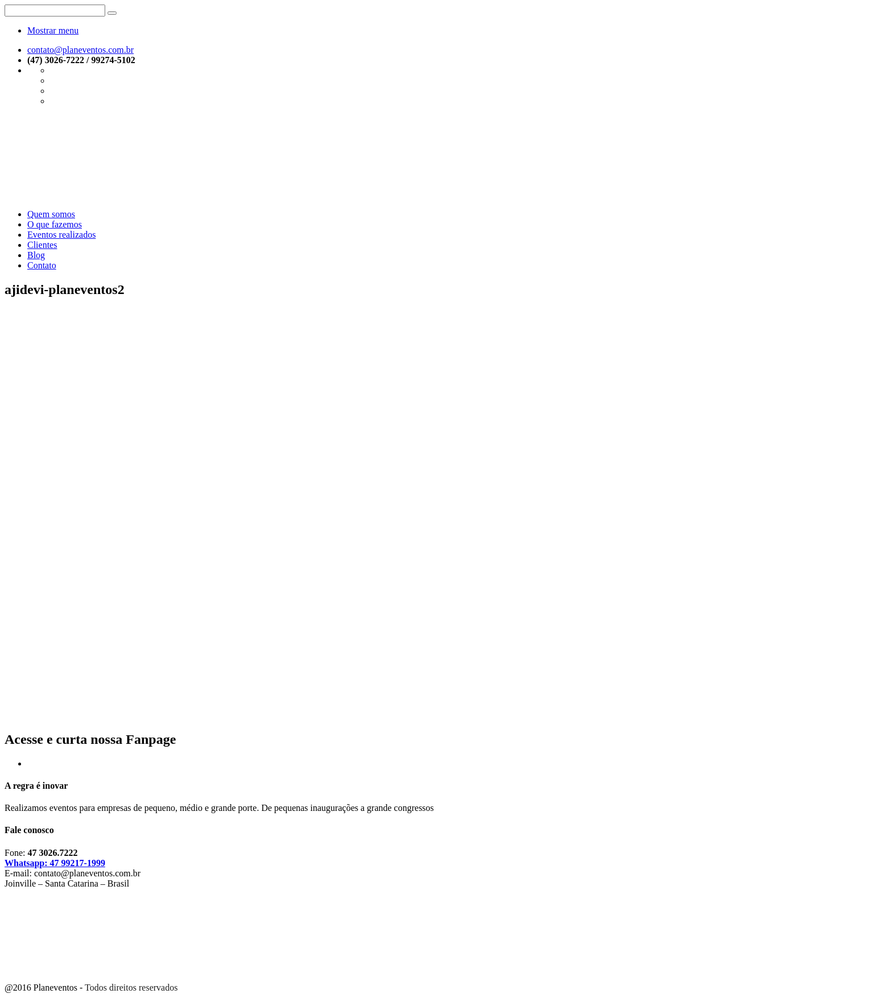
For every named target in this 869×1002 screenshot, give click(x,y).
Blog (36, 255)
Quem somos (51, 214)
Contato (41, 265)
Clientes (42, 245)
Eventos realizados (61, 234)
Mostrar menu (52, 30)
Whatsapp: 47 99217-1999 (55, 863)
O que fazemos (54, 224)
